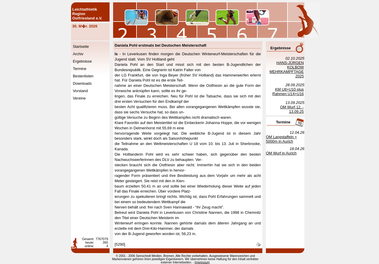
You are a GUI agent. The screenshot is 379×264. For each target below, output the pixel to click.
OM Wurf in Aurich (281, 153)
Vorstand (80, 91)
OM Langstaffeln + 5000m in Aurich (281, 139)
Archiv (78, 54)
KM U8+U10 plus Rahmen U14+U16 (288, 91)
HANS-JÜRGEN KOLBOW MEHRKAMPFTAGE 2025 (286, 69)
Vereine (79, 98)
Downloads (82, 83)
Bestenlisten (83, 76)
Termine (79, 68)
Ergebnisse (82, 61)
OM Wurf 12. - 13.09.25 (292, 109)
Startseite (81, 46)
